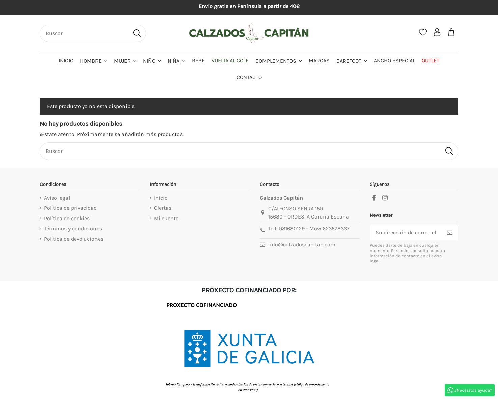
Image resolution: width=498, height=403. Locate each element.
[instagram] (385, 198)
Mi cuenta (166, 218)
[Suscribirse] (450, 232)
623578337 (336, 228)
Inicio (161, 198)
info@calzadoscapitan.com (301, 244)
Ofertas (162, 208)
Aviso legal (57, 198)
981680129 (292, 228)
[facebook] (374, 198)
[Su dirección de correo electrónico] (406, 232)
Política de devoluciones (73, 239)
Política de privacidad (70, 208)
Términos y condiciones (73, 228)
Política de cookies (67, 218)
